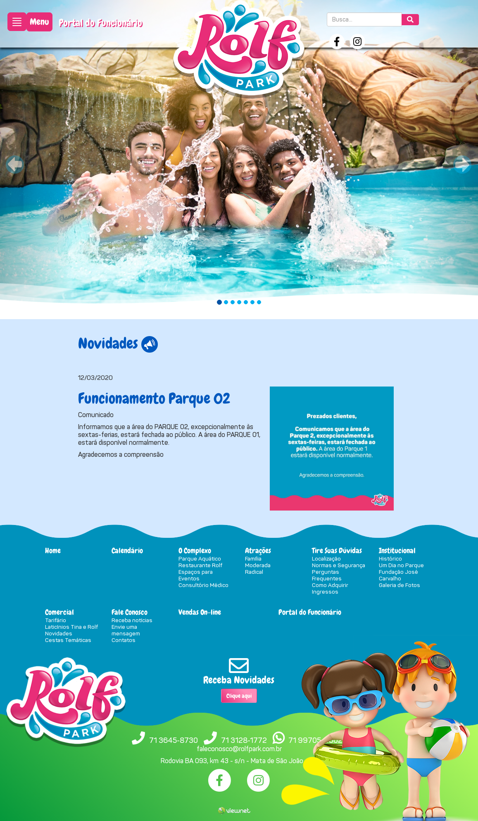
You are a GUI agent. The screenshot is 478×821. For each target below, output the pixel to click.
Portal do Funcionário (100, 22)
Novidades (58, 633)
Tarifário (55, 620)
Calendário (127, 550)
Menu (39, 22)
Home (53, 550)
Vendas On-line (199, 612)
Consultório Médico (203, 585)
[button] (36, 159)
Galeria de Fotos (399, 585)
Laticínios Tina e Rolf (71, 626)
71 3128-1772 (244, 740)
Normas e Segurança (338, 565)
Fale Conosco (129, 612)
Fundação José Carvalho (398, 575)
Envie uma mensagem (126, 630)
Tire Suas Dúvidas (337, 550)
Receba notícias (132, 620)
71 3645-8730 (173, 740)
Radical (254, 571)
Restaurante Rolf (200, 565)
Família (253, 558)
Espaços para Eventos (195, 575)
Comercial (59, 612)
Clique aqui (239, 695)
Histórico (390, 558)
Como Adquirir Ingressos (330, 588)
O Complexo (194, 550)
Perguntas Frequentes (327, 575)
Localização (326, 558)
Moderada (258, 565)
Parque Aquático (199, 558)
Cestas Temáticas (68, 640)
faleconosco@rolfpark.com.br (239, 749)
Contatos (124, 640)
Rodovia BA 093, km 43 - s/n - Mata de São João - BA (239, 761)
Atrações (258, 550)
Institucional (397, 550)
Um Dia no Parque (401, 565)
